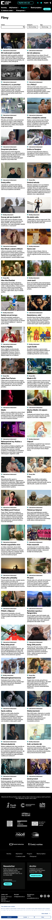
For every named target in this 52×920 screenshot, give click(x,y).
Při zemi (30, 578)
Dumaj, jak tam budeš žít (10, 217)
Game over (31, 249)
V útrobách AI (6, 779)
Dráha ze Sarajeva (34, 149)
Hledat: (13, 26)
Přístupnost (20, 10)
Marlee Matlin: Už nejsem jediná (37, 411)
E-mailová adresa (8, 878)
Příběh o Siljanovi (8, 611)
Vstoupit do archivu (36, 875)
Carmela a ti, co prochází (10, 85)
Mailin (3, 410)
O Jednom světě (7, 10)
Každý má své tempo (9, 315)
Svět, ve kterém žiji (34, 744)
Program (24, 7)
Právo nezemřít (33, 545)
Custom (26, 917)
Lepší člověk (32, 347)
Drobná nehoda (33, 182)
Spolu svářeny (6, 711)
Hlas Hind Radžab (8, 280)
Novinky (4, 7)
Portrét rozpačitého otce (10, 545)
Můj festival (13, 7)
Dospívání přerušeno (9, 149)
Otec (29, 477)
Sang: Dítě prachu (34, 645)
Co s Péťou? (32, 85)
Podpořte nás (47, 9)
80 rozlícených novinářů (10, 53)
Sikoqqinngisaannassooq (11, 678)
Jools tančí (31, 280)
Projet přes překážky (9, 578)
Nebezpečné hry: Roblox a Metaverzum (11, 443)
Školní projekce (36, 7)
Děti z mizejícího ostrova (36, 118)
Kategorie (32, 26)
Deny (43, 917)
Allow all (9, 917)
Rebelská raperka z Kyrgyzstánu (34, 612)
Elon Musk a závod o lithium (12, 249)
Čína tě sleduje (7, 118)
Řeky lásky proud (7, 645)
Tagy (45, 26)
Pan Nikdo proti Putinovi (10, 510)
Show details (45, 913)
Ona (2, 477)
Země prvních (32, 779)
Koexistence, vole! (34, 315)
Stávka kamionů (33, 711)
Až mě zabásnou (33, 53)
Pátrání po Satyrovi (34, 510)
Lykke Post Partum (8, 378)
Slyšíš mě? (31, 678)
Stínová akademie (8, 744)
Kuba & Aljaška (7, 347)
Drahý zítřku (6, 182)
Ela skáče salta (33, 217)
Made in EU (31, 378)
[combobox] (25, 2)
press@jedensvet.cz (33, 898)
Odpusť (30, 442)
